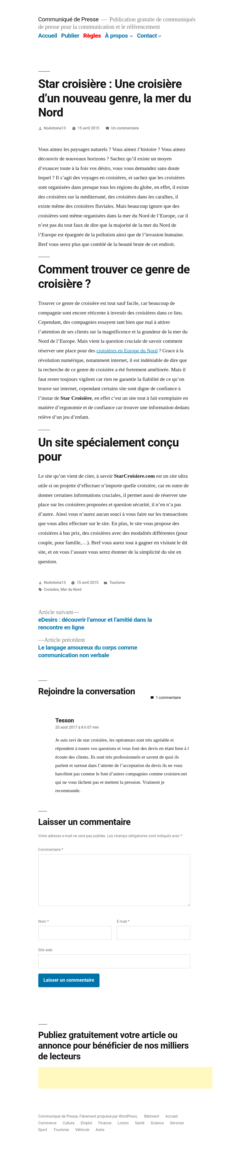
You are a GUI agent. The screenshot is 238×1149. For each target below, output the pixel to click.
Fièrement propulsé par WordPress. (109, 1116)
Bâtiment (151, 1116)
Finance (104, 1123)
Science (157, 1123)
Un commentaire (125, 128)
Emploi (86, 1123)
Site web (45, 950)
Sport (42, 1129)
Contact (147, 35)
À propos (116, 35)
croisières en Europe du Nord (127, 350)
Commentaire (50, 849)
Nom (43, 921)
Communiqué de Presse (68, 19)
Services (177, 1123)
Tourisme (117, 582)
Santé (139, 1123)
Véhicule (82, 1129)
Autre (99, 1129)
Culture (69, 1123)
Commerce (47, 1123)
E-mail (123, 921)
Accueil (47, 35)
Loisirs (123, 1123)
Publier (70, 35)
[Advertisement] (125, 1078)
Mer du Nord (71, 589)
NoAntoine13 (55, 128)
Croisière (51, 589)
